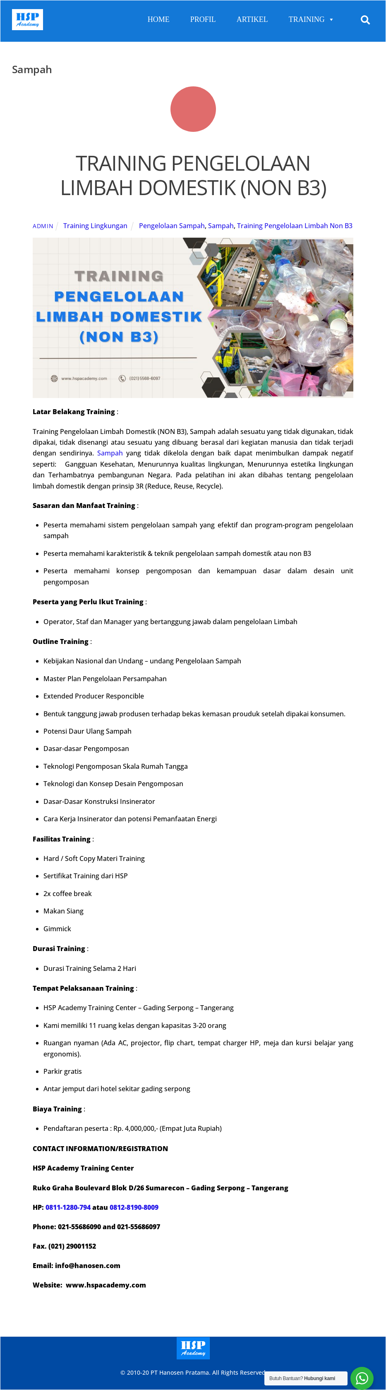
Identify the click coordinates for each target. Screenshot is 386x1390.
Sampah (221, 225)
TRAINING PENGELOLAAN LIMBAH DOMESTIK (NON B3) (193, 175)
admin (43, 226)
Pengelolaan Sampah (172, 225)
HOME (159, 19)
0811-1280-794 (68, 1207)
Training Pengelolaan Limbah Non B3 (294, 225)
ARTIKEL (252, 19)
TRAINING (312, 19)
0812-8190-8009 (134, 1207)
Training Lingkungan (95, 225)
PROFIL (203, 19)
